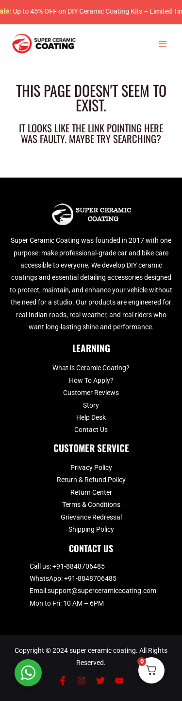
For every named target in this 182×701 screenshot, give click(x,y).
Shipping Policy (91, 529)
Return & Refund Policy (91, 480)
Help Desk (91, 417)
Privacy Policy (91, 467)
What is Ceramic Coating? (91, 368)
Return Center (91, 492)
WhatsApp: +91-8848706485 (73, 578)
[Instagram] (81, 680)
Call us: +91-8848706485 (67, 566)
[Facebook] (62, 680)
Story (91, 405)
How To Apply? (91, 380)
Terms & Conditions (91, 504)
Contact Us (91, 429)
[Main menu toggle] (162, 43)
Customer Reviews (91, 392)
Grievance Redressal (91, 517)
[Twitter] (100, 680)
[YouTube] (119, 680)
